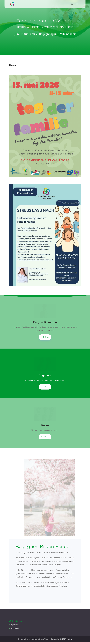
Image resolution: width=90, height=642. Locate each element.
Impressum (15, 625)
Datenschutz (15, 628)
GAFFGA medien (66, 639)
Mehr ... (45, 337)
